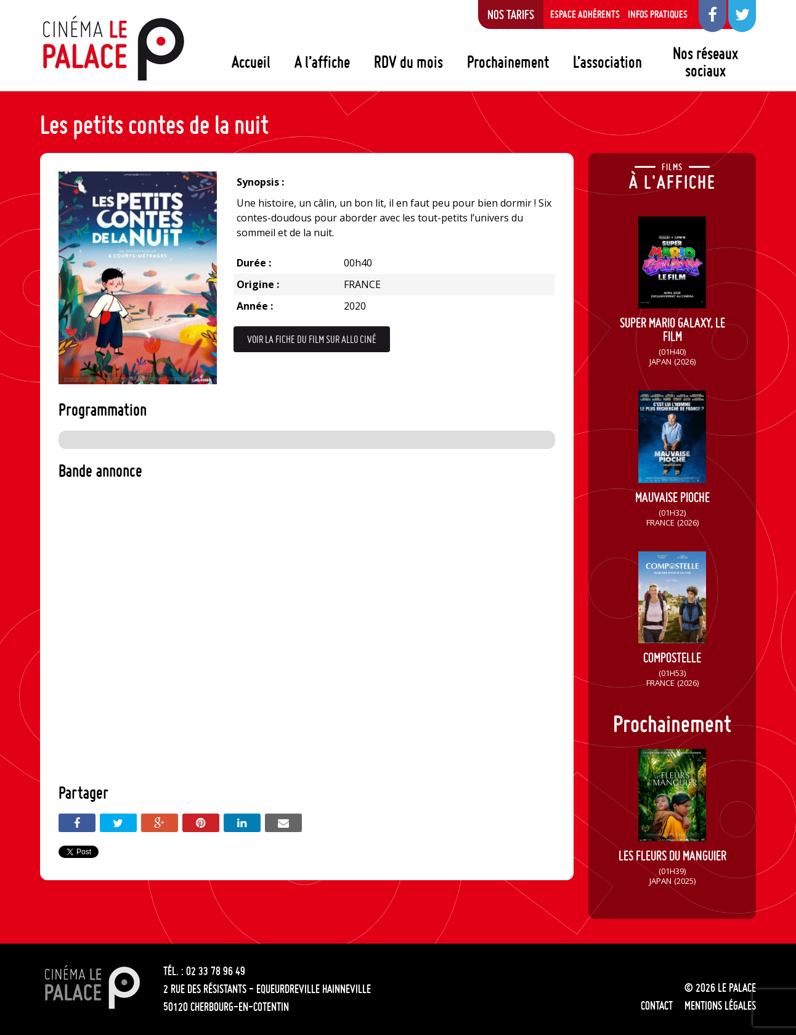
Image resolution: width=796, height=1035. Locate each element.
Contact (657, 1005)
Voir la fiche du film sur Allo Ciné (311, 339)
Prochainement (508, 61)
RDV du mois (408, 61)
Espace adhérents (585, 14)
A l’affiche (322, 61)
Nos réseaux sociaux (705, 61)
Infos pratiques (658, 14)
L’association (607, 61)
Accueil (251, 61)
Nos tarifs (510, 14)
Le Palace (112, 48)
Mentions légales (720, 1005)
